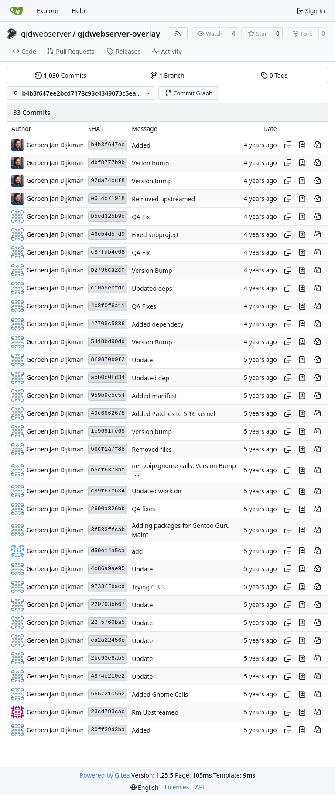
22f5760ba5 (108, 622)
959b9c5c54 (108, 395)
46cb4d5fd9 (108, 234)
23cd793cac (108, 712)
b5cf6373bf (108, 470)
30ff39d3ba (108, 729)
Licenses (177, 787)
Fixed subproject (155, 235)
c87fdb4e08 (108, 252)
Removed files (152, 449)
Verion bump (150, 163)
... (137, 474)
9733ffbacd (108, 586)
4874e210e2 (108, 676)
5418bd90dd (108, 341)
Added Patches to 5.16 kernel (173, 414)
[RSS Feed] (178, 33)
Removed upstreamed (163, 199)
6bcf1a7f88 (108, 449)
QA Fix (141, 217)
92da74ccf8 (108, 180)
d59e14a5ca (108, 550)
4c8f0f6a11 (108, 306)
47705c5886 (108, 323)
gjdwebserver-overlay (118, 33)
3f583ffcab (108, 530)
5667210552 (108, 694)
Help (78, 11)
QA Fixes (144, 306)
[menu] (144, 787)
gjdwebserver (46, 33)
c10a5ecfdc (108, 288)
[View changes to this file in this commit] (302, 144)
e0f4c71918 (108, 198)
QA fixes (143, 509)
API (200, 787)
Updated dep (150, 378)
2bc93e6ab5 (108, 658)
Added (141, 145)
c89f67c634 (108, 491)
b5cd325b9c (108, 216)
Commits (60, 75)
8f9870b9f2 (108, 359)
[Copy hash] (287, 144)
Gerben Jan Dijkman (55, 145)
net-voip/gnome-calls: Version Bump (184, 466)
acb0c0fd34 (108, 377)
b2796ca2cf (108, 270)
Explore (47, 11)
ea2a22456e (108, 640)
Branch (167, 75)
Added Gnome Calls (160, 694)
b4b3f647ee (108, 144)
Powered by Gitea (105, 775)
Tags (274, 75)
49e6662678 (108, 413)
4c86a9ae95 (108, 568)
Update (142, 360)
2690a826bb (108, 509)
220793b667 (108, 604)
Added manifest (154, 396)
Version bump (152, 181)
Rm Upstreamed (155, 712)
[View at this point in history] (317, 144)
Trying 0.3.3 (148, 587)
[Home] (16, 11)
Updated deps (152, 288)
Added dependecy (157, 324)
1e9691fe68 (108, 431)
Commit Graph (188, 93)
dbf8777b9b (108, 162)
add (137, 551)
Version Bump (152, 270)
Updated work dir (157, 491)
